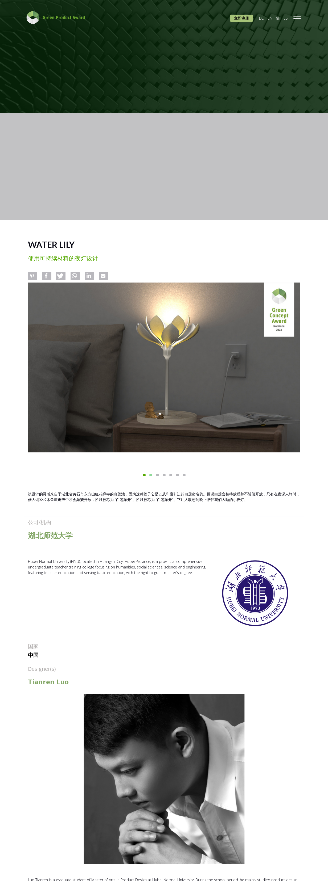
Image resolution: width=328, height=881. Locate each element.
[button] (32, 276)
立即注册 (241, 18)
